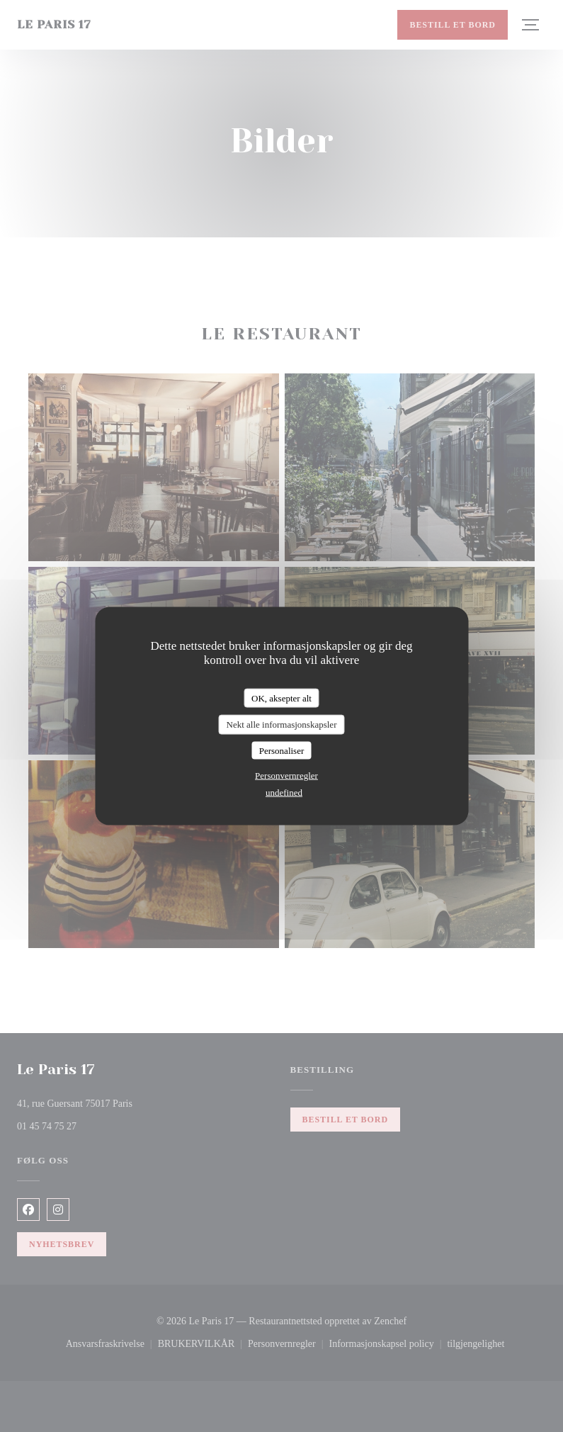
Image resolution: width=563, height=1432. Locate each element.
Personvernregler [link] (286, 775)
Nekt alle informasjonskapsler (282, 724)
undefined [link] (284, 792)
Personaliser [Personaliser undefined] (282, 750)
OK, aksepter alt (281, 697)
